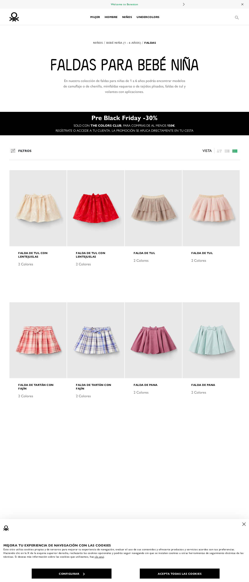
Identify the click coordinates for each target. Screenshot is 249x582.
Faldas (150, 43)
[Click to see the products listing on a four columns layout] (227, 150)
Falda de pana (146, 385)
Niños (98, 43)
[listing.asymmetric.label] (219, 150)
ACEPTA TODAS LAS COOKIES (180, 574)
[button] (95, 17)
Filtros (20, 150)
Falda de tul (144, 253)
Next (183, 4)
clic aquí (99, 556)
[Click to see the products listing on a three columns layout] (235, 150)
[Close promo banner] (242, 4)
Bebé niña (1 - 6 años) (123, 43)
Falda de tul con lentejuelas (32, 254)
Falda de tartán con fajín (36, 386)
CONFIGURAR (72, 574)
